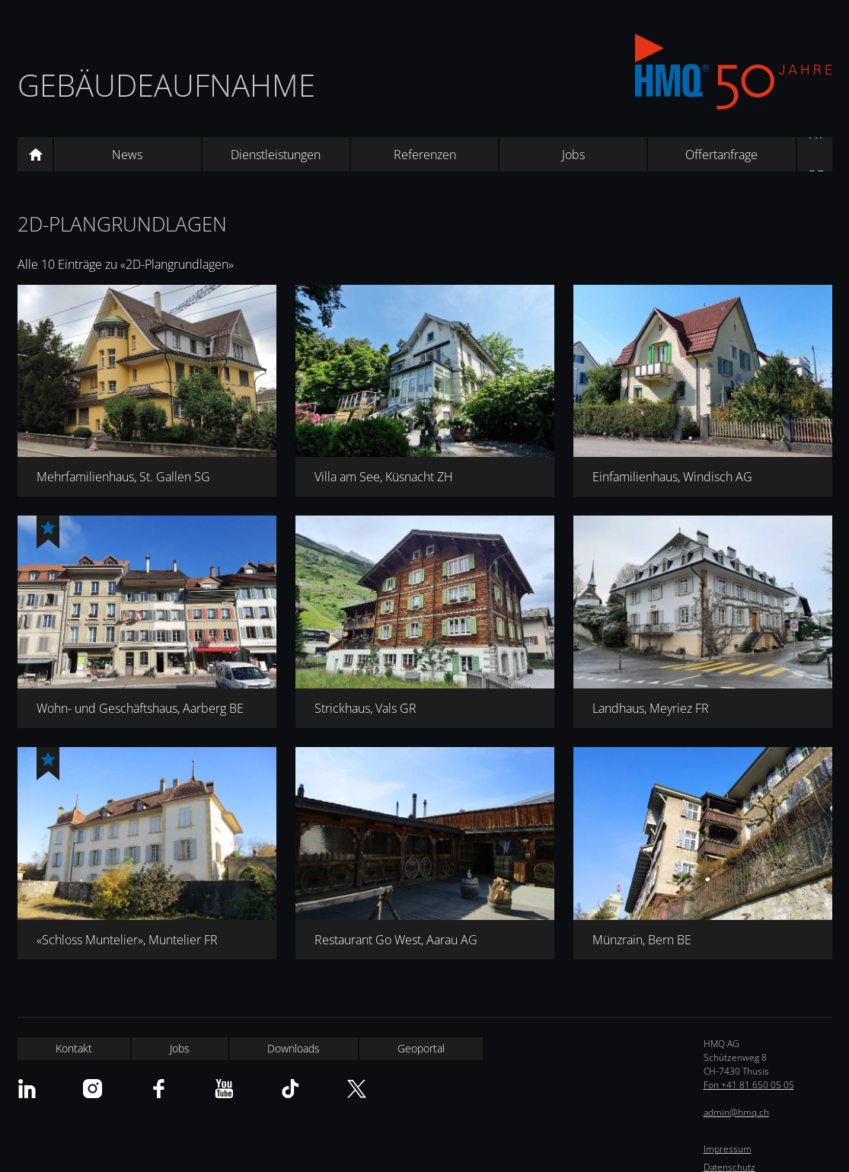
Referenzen (425, 154)
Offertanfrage (721, 154)
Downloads (293, 1048)
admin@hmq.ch (736, 1112)
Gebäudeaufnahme (166, 85)
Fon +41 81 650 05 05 (749, 1084)
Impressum (728, 1148)
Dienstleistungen (276, 154)
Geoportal (421, 1048)
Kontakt (74, 1048)
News (127, 154)
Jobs (573, 154)
